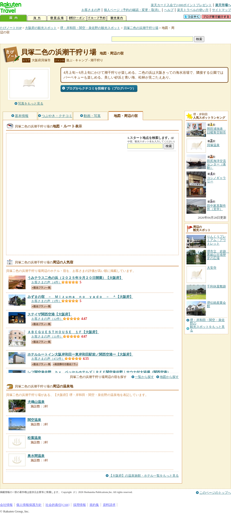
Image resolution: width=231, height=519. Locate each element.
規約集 (94, 505)
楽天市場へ (223, 5)
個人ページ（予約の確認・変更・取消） (132, 10)
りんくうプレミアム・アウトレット (216, 240)
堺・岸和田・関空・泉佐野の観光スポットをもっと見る (207, 325)
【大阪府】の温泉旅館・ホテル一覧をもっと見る (144, 475)
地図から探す (169, 377)
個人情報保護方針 (29, 505)
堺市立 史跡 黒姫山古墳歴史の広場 (218, 255)
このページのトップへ (215, 492)
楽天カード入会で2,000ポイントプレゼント (181, 5)
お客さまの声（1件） (46, 301)
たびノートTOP (11, 28)
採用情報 (79, 505)
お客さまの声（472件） (48, 358)
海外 (37, 18)
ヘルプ (169, 10)
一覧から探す (144, 377)
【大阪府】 (75, 278)
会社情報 (6, 505)
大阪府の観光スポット (41, 28)
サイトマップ (221, 10)
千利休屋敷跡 (216, 286)
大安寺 (211, 267)
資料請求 (109, 505)
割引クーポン (77, 18)
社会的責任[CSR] (57, 505)
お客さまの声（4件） (46, 282)
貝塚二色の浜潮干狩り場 (141, 28)
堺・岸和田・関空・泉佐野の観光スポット (90, 28)
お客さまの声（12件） (47, 319)
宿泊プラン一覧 (41, 288)
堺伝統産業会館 (216, 304)
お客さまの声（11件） (47, 336)
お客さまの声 (90, 10)
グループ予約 (97, 18)
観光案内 (116, 18)
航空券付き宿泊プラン (65, 364)
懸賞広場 (57, 18)
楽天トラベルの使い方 (193, 10)
